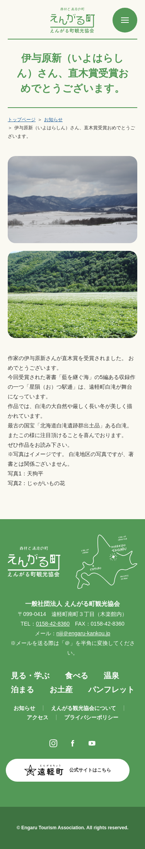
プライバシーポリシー (91, 717)
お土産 (61, 689)
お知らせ (53, 119)
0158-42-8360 (53, 624)
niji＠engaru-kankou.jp (83, 633)
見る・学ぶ (30, 675)
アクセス (37, 717)
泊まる (22, 689)
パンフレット (111, 689)
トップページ (22, 119)
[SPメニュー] (125, 20)
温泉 (111, 675)
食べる (76, 675)
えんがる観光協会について (83, 708)
